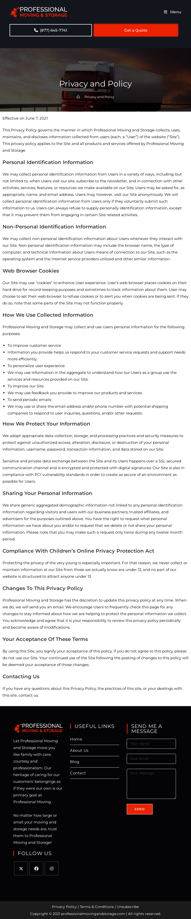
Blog (74, 761)
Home (76, 739)
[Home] (78, 97)
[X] (21, 868)
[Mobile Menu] (172, 12)
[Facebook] (36, 868)
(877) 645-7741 (50, 30)
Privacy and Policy (99, 97)
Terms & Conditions (97, 906)
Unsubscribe (128, 906)
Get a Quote (135, 30)
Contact (78, 773)
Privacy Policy (64, 906)
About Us (79, 750)
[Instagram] (51, 868)
